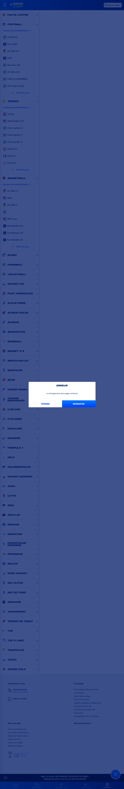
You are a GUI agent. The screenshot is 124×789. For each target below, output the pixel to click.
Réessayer (79, 404)
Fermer (45, 404)
